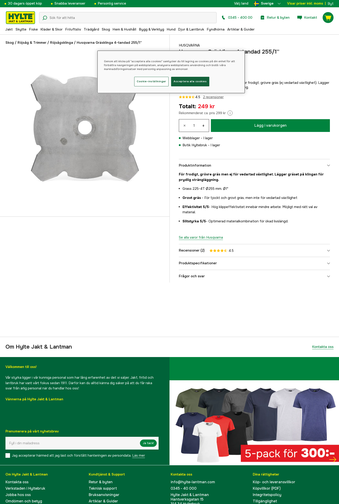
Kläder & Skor (51, 29)
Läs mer (138, 455)
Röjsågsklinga (61, 42)
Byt (331, 3)
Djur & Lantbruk (191, 29)
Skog (106, 29)
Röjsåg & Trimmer (32, 42)
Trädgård (91, 29)
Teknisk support (103, 488)
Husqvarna (189, 45)
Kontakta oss (323, 347)
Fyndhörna (216, 29)
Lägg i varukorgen (270, 125)
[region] (171, 71)
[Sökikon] (45, 18)
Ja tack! (148, 443)
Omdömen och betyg (23, 501)
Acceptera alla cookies (190, 81)
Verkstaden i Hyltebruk (25, 488)
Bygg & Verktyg (151, 29)
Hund (171, 29)
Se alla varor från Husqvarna (201, 237)
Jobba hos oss (18, 494)
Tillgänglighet (265, 501)
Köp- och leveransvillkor (274, 482)
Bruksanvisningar (104, 494)
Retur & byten (101, 482)
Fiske (33, 29)
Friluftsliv (73, 29)
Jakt (9, 29)
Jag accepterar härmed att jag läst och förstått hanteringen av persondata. (78, 455)
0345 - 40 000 (184, 488)
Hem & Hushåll (124, 29)
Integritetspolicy (267, 494)
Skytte (20, 29)
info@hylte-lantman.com (193, 482)
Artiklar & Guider (241, 29)
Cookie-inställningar (151, 81)
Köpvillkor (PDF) (267, 488)
